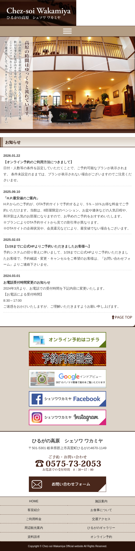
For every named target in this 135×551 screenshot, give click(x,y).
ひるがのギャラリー (101, 528)
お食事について (101, 510)
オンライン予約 (101, 537)
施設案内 (101, 501)
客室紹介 (34, 510)
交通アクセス (101, 519)
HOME (33, 501)
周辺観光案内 (33, 528)
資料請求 (34, 537)
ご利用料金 (33, 519)
